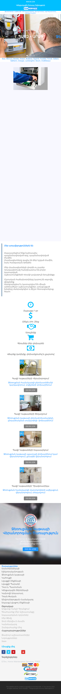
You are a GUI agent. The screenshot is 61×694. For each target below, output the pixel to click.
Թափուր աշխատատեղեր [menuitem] (16, 635)
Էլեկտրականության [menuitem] (12, 572)
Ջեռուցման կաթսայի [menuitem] (13, 575)
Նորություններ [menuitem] (9, 638)
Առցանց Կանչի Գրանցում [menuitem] (15, 609)
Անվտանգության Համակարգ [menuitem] (17, 600)
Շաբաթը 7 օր (30, 311)
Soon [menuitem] (4, 641)
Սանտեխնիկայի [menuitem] (10, 568)
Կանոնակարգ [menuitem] (9, 624)
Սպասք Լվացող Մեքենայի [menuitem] (16, 603)
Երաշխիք (30, 332)
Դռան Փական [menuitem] (9, 596)
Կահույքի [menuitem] (7, 578)
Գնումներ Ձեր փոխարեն (30, 343)
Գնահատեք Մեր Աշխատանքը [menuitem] (18, 612)
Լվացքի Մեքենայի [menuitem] (11, 581)
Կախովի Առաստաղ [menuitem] (12, 593)
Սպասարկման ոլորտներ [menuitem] (15, 615)
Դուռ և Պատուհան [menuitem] (12, 587)
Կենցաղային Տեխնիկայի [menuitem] (15, 590)
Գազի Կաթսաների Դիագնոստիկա (30, 486)
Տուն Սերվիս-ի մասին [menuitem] (13, 621)
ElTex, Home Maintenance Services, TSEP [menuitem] (21, 662)
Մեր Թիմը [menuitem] (7, 618)
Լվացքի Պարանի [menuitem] (11, 584)
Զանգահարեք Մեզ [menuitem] (12, 627)
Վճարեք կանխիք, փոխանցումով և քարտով (30, 354)
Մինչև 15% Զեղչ (30, 322)
